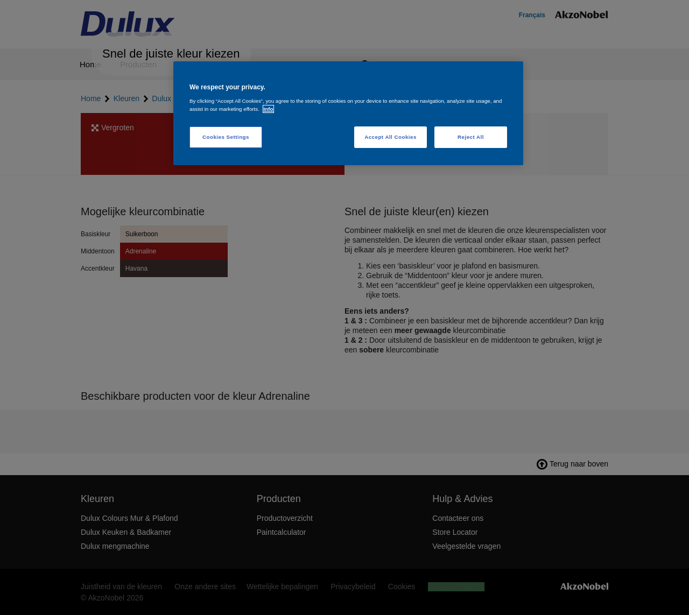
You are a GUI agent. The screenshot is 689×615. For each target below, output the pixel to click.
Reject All (471, 137)
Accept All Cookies (390, 137)
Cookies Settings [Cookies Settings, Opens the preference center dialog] (225, 137)
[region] (348, 113)
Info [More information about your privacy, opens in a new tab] (268, 109)
